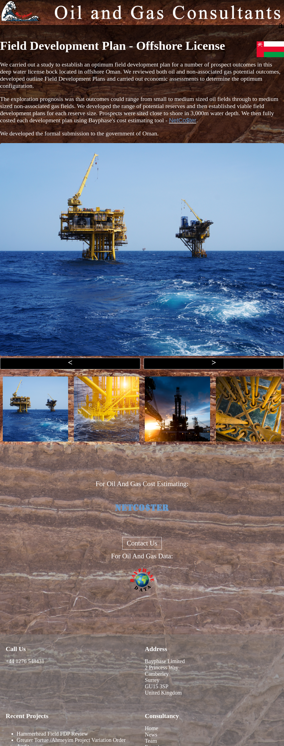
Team (151, 741)
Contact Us (142, 543)
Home (151, 728)
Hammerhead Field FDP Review (52, 734)
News (151, 735)
